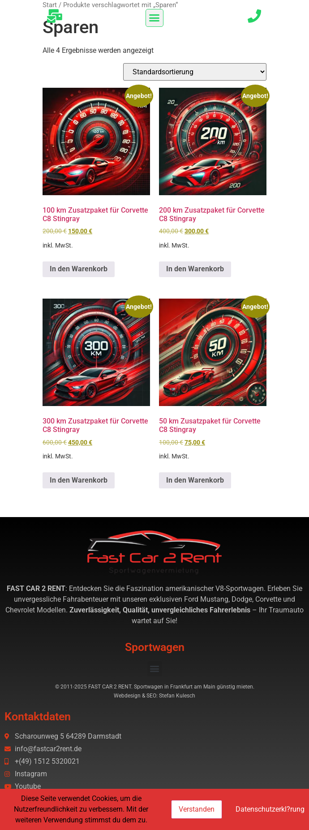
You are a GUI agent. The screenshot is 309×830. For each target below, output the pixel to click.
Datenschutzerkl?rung (270, 809)
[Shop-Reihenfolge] (194, 72)
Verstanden (197, 809)
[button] (154, 18)
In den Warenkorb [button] (78, 269)
